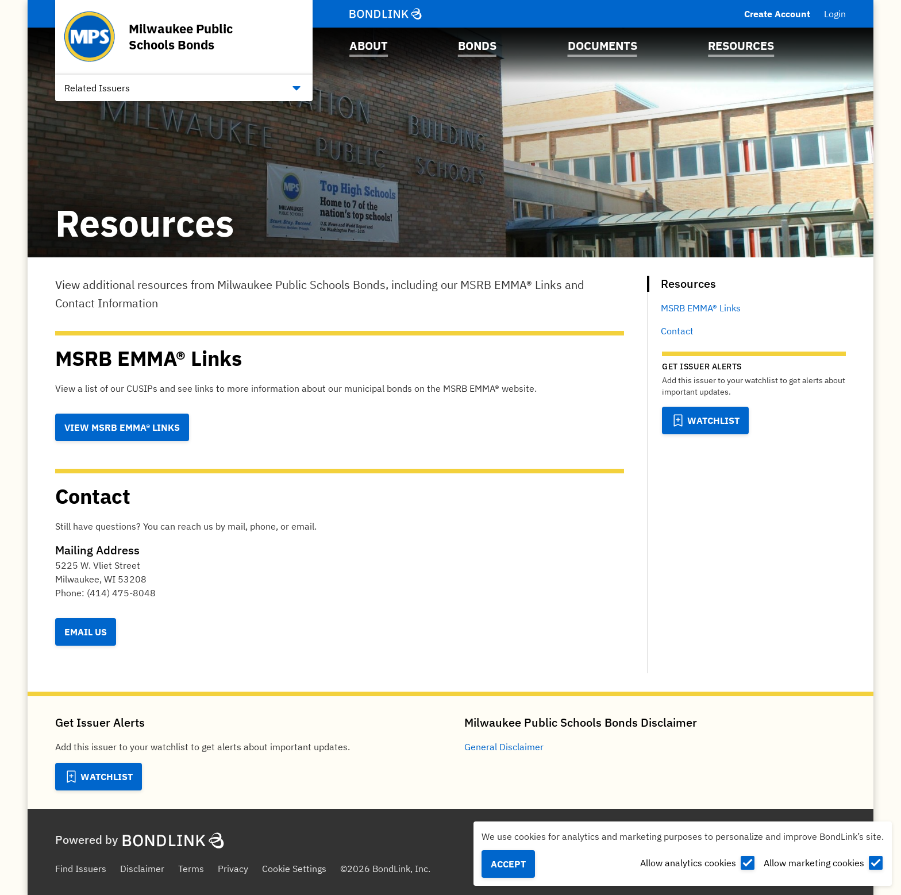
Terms (191, 868)
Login (835, 14)
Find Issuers (80, 868)
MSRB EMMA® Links (701, 308)
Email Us (85, 632)
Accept (508, 864)
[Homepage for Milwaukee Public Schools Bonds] (183, 36)
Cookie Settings (294, 868)
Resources (741, 45)
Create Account (777, 14)
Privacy (233, 868)
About (368, 45)
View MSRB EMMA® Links (122, 427)
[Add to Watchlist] (705, 420)
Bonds (477, 45)
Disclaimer (142, 868)
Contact (677, 331)
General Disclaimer (504, 747)
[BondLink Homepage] (385, 14)
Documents (602, 45)
